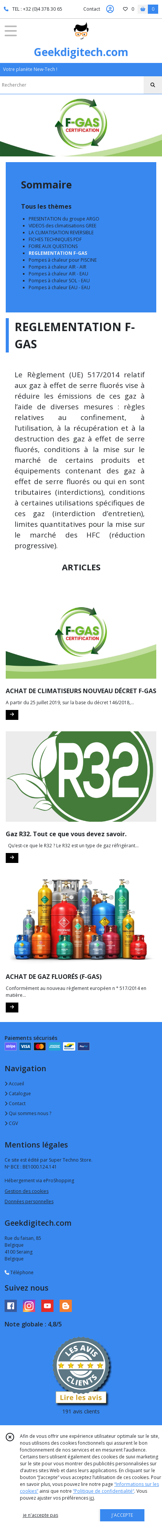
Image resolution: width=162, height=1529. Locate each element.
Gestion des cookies (27, 1191)
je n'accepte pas (40, 1515)
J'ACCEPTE (122, 1515)
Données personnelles (29, 1201)
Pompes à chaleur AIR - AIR (57, 267)
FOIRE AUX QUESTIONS (53, 246)
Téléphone (19, 1272)
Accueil (14, 1083)
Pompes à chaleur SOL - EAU (59, 280)
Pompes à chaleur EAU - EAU (59, 287)
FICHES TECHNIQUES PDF (55, 239)
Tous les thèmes (46, 206)
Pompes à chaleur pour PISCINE (63, 260)
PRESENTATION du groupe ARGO (64, 219)
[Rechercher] (153, 85)
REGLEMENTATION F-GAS (58, 253)
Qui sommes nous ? (28, 1113)
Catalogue (18, 1093)
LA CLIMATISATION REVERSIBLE (61, 232)
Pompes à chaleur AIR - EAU (58, 273)
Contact (91, 9)
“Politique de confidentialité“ (103, 1491)
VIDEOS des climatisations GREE (62, 225)
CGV (11, 1123)
